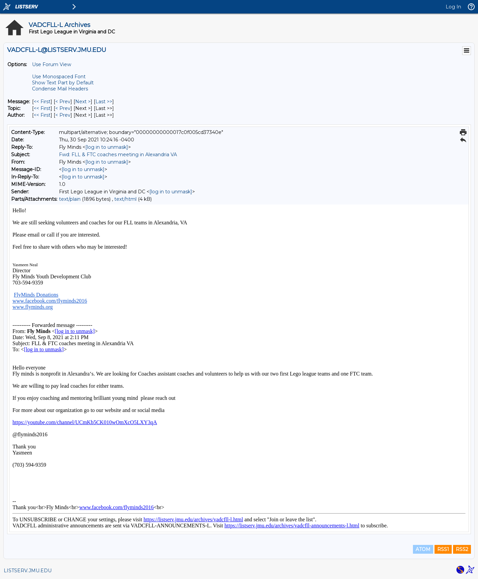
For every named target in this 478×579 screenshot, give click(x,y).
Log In (453, 7)
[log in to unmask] (106, 147)
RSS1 (443, 549)
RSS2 (462, 549)
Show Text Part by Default (63, 83)
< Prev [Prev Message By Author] (62, 115)
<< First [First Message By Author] (42, 115)
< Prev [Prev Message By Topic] (62, 108)
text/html (125, 199)
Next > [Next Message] (83, 102)
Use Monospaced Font (59, 77)
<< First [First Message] (42, 102)
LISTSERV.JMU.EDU (28, 571)
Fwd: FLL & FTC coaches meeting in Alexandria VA (118, 154)
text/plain (70, 199)
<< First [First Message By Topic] (42, 108)
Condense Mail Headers (60, 89)
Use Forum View (51, 64)
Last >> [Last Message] (103, 102)
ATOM (423, 549)
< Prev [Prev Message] (62, 102)
